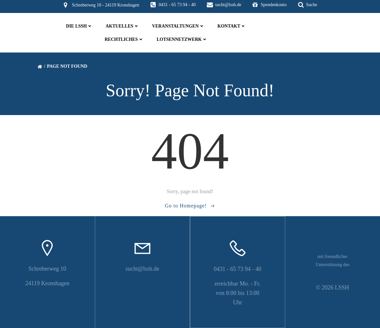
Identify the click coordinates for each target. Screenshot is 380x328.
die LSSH (79, 26)
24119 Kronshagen (47, 283)
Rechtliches (124, 39)
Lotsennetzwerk (182, 39)
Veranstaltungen (178, 26)
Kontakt (232, 26)
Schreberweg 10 (47, 268)
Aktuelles (122, 26)
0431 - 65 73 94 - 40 (237, 269)
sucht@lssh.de (142, 268)
